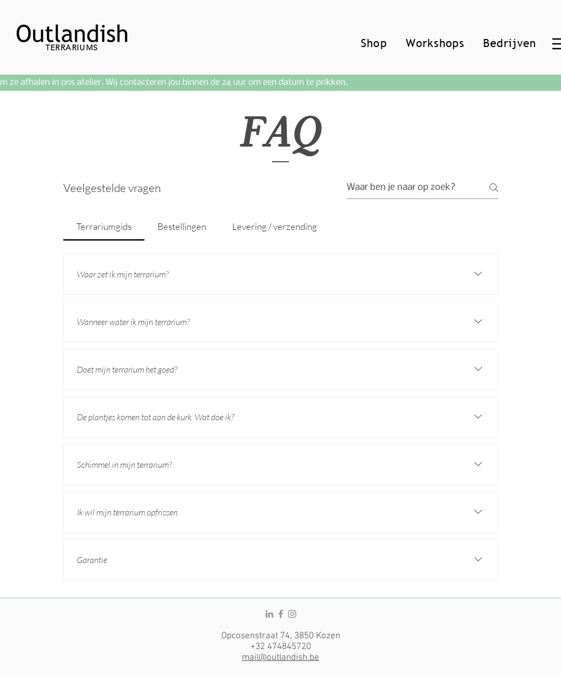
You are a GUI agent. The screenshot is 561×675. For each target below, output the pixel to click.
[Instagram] (292, 613)
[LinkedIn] (269, 613)
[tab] (103, 226)
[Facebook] (280, 613)
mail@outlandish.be (280, 657)
